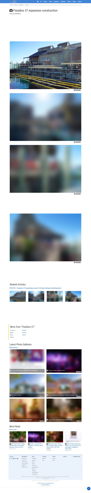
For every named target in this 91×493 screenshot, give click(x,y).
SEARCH (65, 456)
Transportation (35, 472)
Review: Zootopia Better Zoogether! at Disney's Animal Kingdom (35, 445)
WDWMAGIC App (77, 456)
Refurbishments (35, 467)
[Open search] (88, 488)
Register (44, 458)
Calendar (34, 460)
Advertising (24, 458)
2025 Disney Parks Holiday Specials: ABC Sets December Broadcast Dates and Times (17, 445)
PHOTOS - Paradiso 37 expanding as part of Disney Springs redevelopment (35, 288)
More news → (14, 429)
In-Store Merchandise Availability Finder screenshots (24, 370)
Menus (11, 332)
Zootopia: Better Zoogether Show (56, 370)
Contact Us (24, 460)
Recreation (34, 465)
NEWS (54, 456)
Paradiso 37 (21, 5)
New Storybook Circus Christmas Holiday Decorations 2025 (63, 395)
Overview (12, 330)
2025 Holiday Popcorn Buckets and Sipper (21, 419)
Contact (80, 1)
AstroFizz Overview (16, 395)
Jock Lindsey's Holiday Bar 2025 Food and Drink (60, 419)
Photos (69, 1)
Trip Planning (34, 474)
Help (43, 460)
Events (33, 463)
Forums (45, 1)
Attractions (34, 458)
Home (11, 5)
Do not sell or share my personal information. (45, 483)
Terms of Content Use (45, 484)
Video (54, 460)
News (50, 1)
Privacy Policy (24, 462)
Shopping (34, 470)
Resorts (33, 469)
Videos (74, 1)
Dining (16, 5)
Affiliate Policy (24, 467)
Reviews (24, 332)
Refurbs (24, 330)
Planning (63, 1)
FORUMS (44, 456)
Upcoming (56, 1)
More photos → (14, 347)
